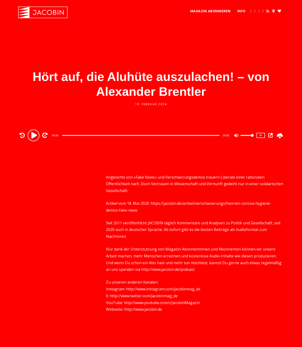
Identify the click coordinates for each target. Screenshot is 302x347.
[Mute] (236, 136)
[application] (141, 135)
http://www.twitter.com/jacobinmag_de (144, 295)
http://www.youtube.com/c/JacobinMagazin (162, 302)
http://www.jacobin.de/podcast (167, 269)
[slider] (141, 135)
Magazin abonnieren (210, 11)
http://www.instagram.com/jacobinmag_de (163, 289)
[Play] (34, 135)
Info (241, 11)
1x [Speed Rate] (260, 135)
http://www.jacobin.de (143, 309)
